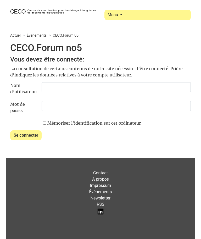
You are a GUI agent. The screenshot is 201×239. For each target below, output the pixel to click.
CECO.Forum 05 (66, 35)
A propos (100, 179)
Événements (37, 35)
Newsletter (101, 198)
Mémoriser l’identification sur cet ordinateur (94, 123)
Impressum (100, 185)
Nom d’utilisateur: (23, 88)
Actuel (15, 35)
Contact (100, 172)
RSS (100, 204)
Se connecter (26, 135)
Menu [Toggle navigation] (113, 14)
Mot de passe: (17, 107)
